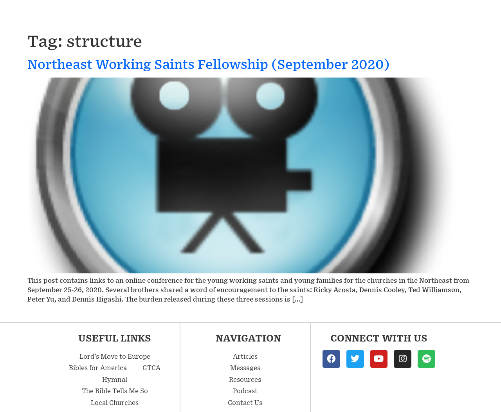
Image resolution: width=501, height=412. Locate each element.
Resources (363, 14)
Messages (249, 14)
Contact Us (466, 14)
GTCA (151, 367)
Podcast (414, 14)
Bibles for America (98, 367)
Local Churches (115, 402)
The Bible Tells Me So (115, 390)
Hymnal (114, 379)
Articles (308, 14)
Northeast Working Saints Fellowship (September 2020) (208, 63)
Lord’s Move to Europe (114, 356)
